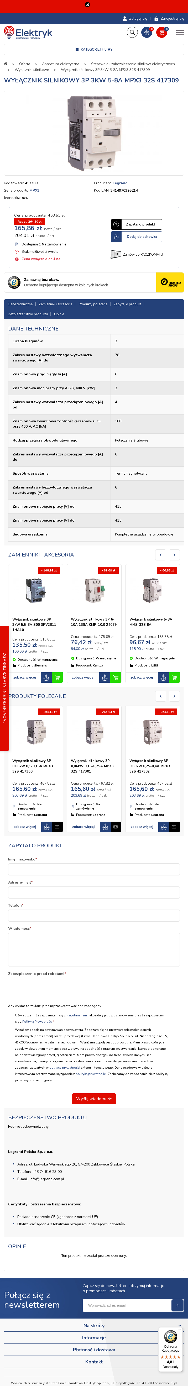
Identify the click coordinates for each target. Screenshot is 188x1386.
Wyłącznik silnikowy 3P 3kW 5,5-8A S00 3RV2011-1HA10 (35, 624)
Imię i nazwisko (22, 859)
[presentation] (48, 988)
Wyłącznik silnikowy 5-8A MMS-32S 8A (150, 622)
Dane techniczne (20, 304)
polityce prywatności (64, 1067)
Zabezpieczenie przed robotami (37, 973)
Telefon (15, 905)
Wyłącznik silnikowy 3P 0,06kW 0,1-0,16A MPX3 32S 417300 (32, 766)
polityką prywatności (91, 1074)
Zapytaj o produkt (127, 304)
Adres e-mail (20, 882)
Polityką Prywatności (37, 1022)
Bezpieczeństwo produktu (28, 314)
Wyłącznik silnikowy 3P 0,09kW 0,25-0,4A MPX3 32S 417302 (149, 766)
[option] (94, 133)
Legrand (120, 183)
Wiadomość (19, 928)
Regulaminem (77, 1015)
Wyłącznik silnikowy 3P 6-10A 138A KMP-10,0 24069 (94, 622)
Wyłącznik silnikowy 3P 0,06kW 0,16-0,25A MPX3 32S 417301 (92, 766)
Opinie (59, 314)
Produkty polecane (93, 304)
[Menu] (179, 1330)
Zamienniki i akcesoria (55, 304)
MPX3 (34, 190)
